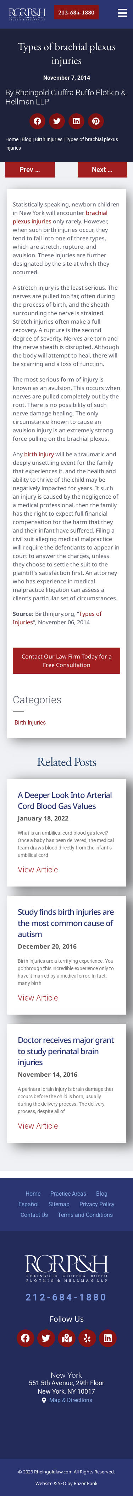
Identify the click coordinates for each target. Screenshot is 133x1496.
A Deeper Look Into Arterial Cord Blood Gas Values (65, 800)
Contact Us (34, 1215)
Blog (27, 140)
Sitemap (59, 1204)
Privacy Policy (97, 1204)
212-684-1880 (66, 1297)
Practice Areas (68, 1193)
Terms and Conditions (85, 1215)
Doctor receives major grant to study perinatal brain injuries (66, 1051)
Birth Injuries (48, 140)
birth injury (39, 454)
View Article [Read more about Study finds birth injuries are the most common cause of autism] (38, 997)
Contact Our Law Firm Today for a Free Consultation (67, 661)
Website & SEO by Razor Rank (66, 1483)
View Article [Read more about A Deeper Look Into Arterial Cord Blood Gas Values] (38, 869)
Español (28, 1204)
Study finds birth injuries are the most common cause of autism (66, 922)
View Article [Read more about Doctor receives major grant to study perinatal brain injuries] (38, 1125)
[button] (37, 121)
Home (11, 140)
